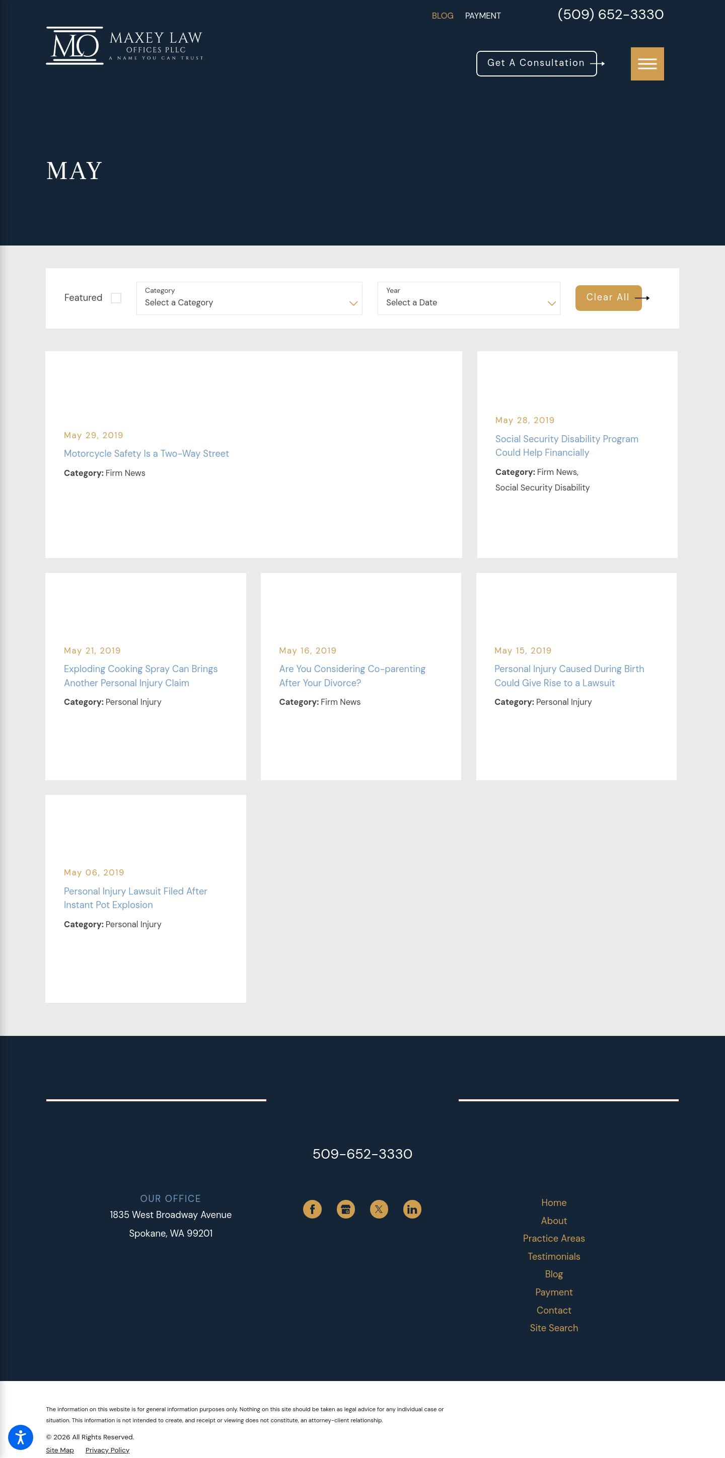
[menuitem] (554, 1203)
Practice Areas (554, 1239)
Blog (443, 16)
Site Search (554, 1328)
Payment (483, 16)
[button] (20, 1437)
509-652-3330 (363, 1154)
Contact (554, 1311)
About (554, 1221)
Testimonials (554, 1257)
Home (554, 1203)
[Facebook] (312, 1209)
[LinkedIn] (412, 1209)
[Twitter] (379, 1209)
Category (160, 290)
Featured (83, 298)
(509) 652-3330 (611, 16)
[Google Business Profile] (346, 1209)
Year (393, 290)
